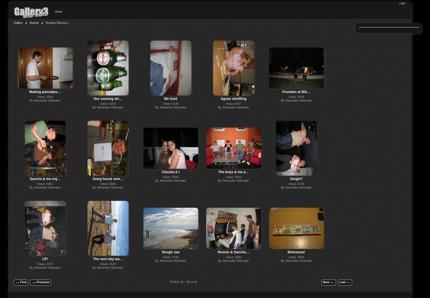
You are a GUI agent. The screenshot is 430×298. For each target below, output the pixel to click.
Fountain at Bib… (296, 92)
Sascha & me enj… (45, 179)
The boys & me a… (233, 172)
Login (402, 3)
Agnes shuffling (233, 99)
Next (329, 282)
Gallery (18, 22)
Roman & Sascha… (233, 252)
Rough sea (171, 252)
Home (58, 11)
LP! (45, 259)
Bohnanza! (296, 252)
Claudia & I (170, 172)
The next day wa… (108, 259)
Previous (40, 282)
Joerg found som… (108, 179)
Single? (296, 179)
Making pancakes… (45, 92)
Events (34, 22)
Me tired (170, 99)
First (21, 282)
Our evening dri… (108, 99)
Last (345, 282)
